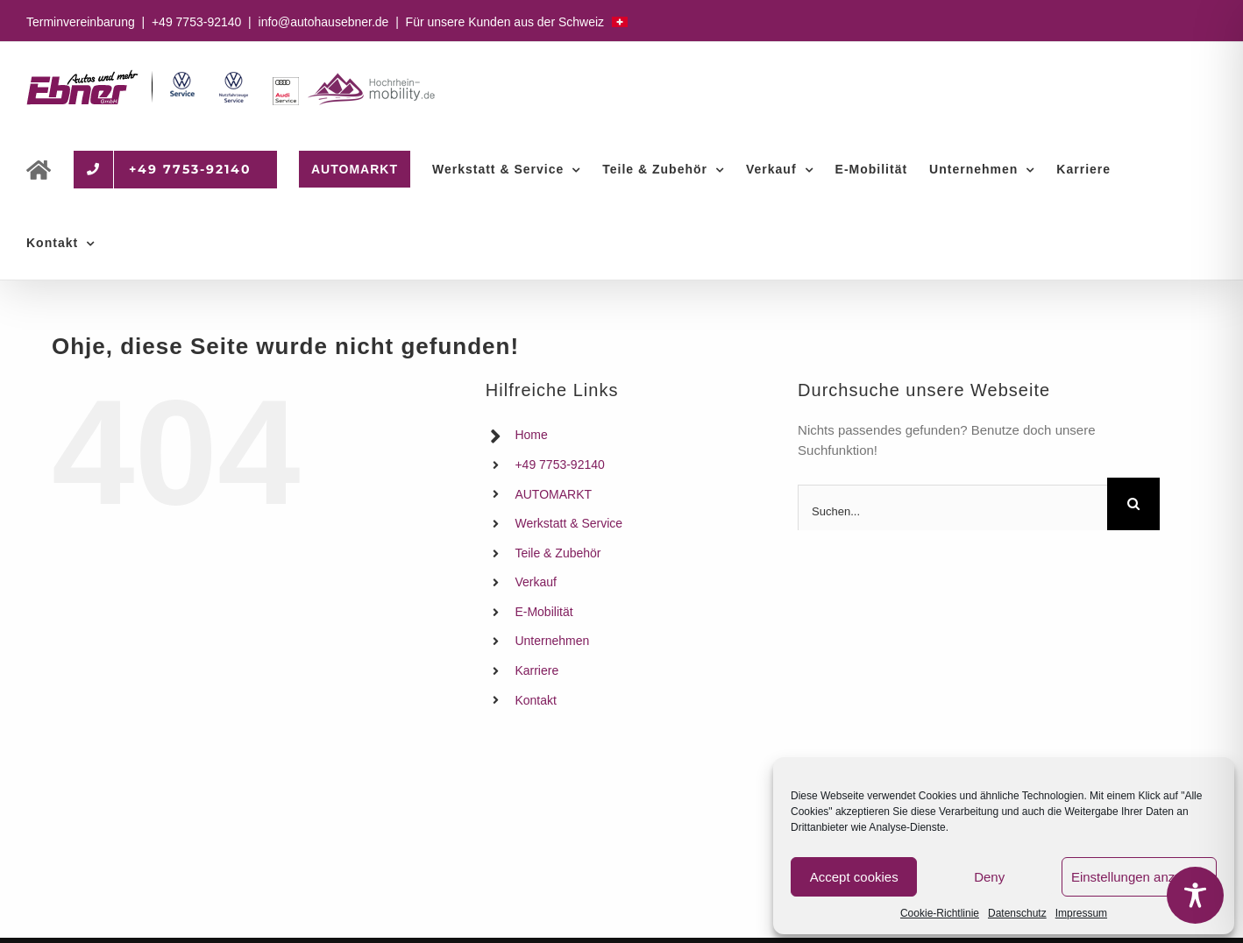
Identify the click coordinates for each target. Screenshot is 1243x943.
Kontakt (535, 700)
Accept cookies (854, 876)
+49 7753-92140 (196, 22)
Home (531, 435)
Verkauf (535, 582)
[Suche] (1133, 504)
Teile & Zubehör (557, 553)
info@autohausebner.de (324, 22)
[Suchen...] (952, 511)
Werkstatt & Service (568, 523)
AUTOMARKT (553, 494)
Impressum (1081, 913)
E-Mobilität (543, 612)
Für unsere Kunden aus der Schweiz (517, 22)
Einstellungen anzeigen (1139, 876)
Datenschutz (1017, 913)
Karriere (536, 670)
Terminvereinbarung (80, 22)
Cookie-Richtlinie (939, 913)
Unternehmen (552, 641)
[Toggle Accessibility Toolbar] (1195, 895)
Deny (989, 876)
